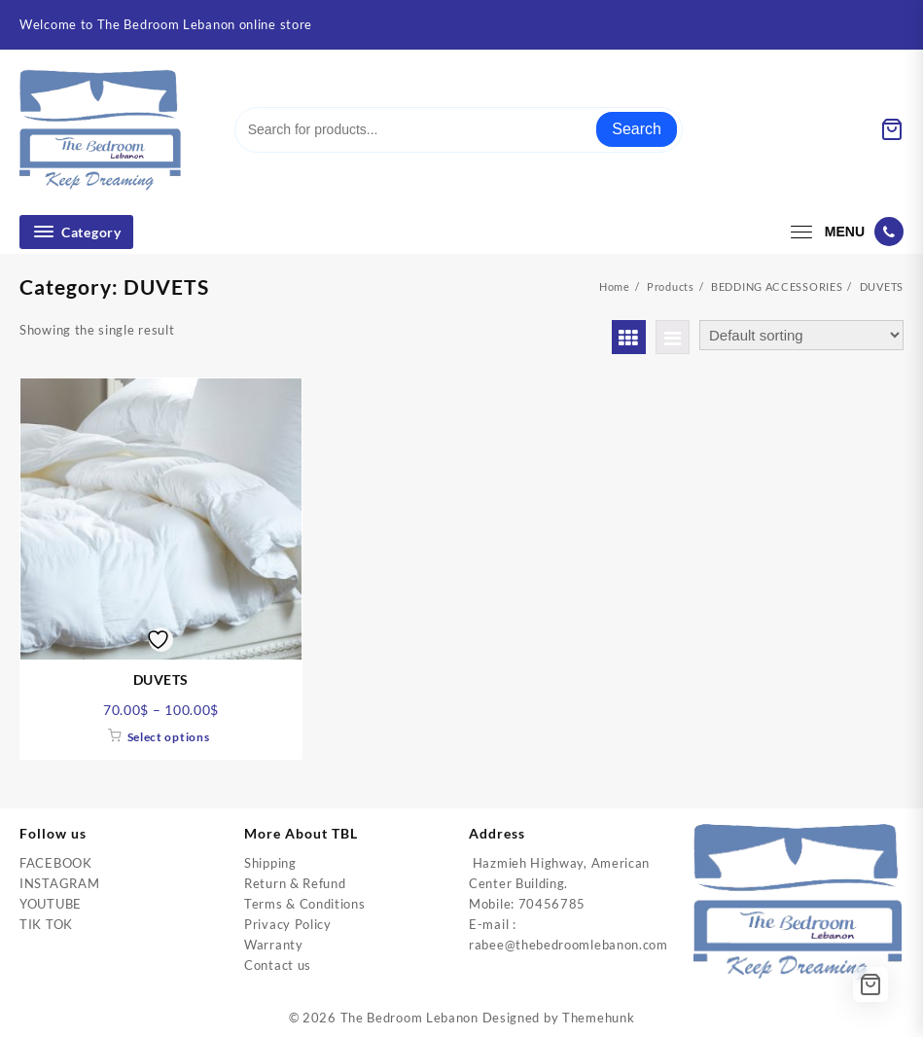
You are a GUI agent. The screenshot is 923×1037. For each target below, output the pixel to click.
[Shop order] (801, 335)
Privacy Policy (288, 924)
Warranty (273, 944)
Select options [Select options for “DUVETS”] (168, 737)
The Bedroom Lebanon (409, 1017)
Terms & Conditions (305, 904)
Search (636, 129)
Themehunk (598, 1017)
